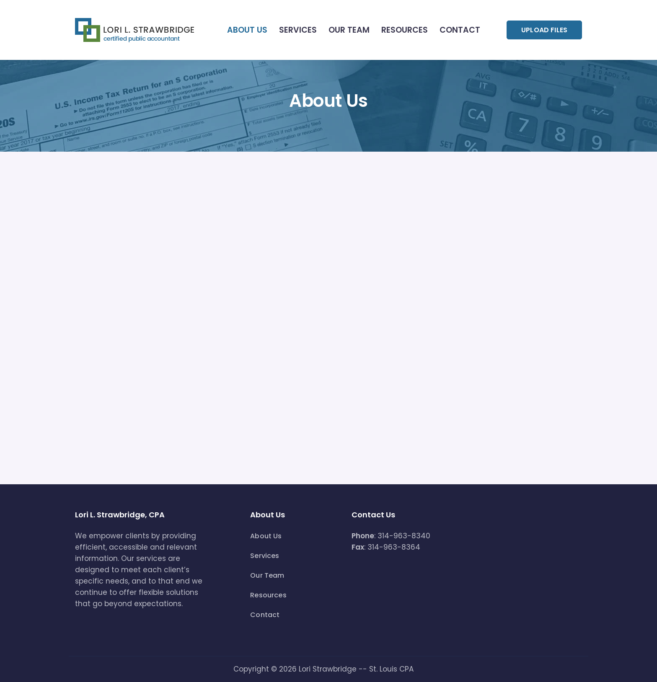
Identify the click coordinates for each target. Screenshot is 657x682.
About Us (247, 30)
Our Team (349, 30)
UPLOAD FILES (544, 30)
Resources (404, 30)
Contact (460, 30)
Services (298, 30)
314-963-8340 (404, 536)
